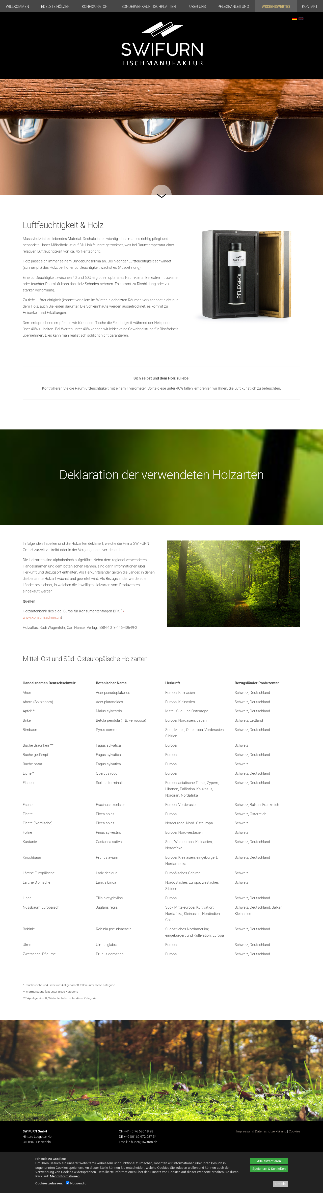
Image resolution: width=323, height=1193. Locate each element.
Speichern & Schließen (269, 1169)
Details (280, 1184)
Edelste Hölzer (55, 7)
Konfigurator (94, 7)
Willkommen (17, 7)
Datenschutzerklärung (270, 1131)
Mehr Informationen (65, 1176)
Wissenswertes (276, 7)
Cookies (294, 1131)
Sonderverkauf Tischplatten (149, 7)
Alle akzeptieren (269, 1161)
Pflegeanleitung (233, 7)
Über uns (197, 7)
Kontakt (310, 7)
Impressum (244, 1131)
